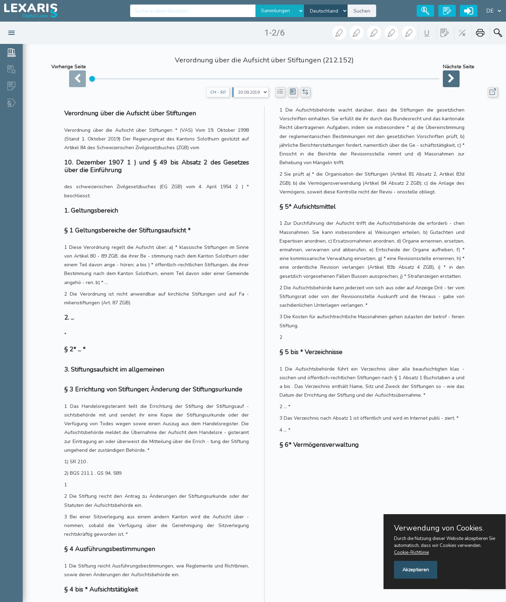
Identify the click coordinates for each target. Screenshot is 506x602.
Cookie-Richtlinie (411, 552)
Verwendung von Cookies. (439, 528)
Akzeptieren (415, 569)
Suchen (362, 11)
